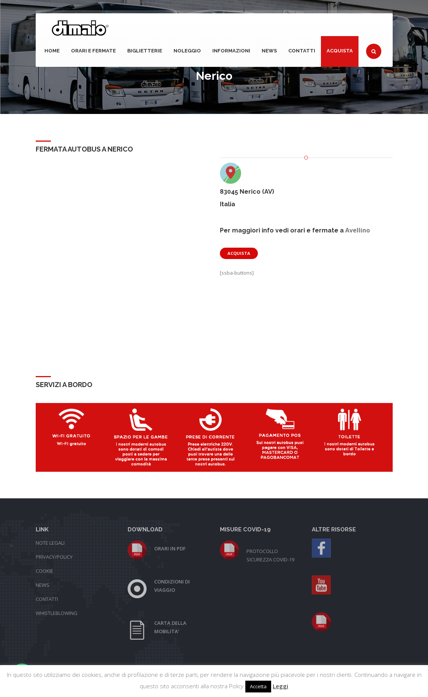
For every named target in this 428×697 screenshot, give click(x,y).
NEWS (269, 51)
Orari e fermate (93, 51)
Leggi (280, 686)
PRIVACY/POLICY (54, 556)
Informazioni (231, 51)
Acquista (340, 51)
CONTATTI (47, 599)
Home (52, 51)
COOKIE (44, 570)
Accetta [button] (258, 686)
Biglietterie (144, 51)
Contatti (301, 51)
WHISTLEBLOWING (56, 613)
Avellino (357, 230)
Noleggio (187, 51)
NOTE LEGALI (50, 542)
